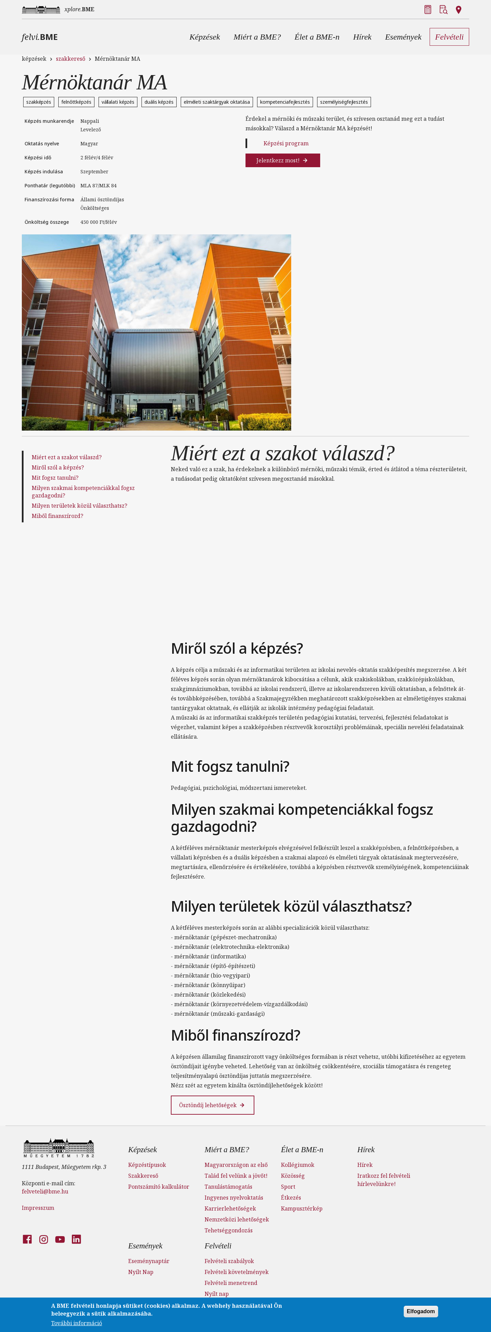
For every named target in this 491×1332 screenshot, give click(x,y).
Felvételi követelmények (237, 1272)
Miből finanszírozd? (57, 516)
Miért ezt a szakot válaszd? (67, 457)
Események (145, 1246)
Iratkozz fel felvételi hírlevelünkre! (383, 1180)
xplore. (79, 9)
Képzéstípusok (147, 1165)
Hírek (366, 1149)
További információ (76, 1323)
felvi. (40, 37)
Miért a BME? (227, 1149)
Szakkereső (143, 1175)
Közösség (293, 1175)
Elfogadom (421, 1311)
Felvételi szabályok (229, 1261)
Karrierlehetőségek (230, 1208)
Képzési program (286, 143)
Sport (288, 1186)
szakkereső (70, 58)
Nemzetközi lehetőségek (237, 1219)
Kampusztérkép (302, 1208)
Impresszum (38, 1208)
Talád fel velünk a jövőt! (236, 1175)
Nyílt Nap (140, 1272)
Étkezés (291, 1197)
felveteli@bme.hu (45, 1191)
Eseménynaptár (148, 1261)
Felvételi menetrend (231, 1283)
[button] (204, 37)
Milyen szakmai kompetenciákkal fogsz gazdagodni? (83, 491)
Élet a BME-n (302, 1149)
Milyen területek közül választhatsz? (79, 505)
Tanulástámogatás (228, 1186)
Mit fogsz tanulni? (55, 477)
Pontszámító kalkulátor (158, 1186)
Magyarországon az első (236, 1165)
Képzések (142, 1149)
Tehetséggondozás (229, 1230)
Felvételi (218, 1246)
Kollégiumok (297, 1165)
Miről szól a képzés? (58, 467)
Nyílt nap (217, 1294)
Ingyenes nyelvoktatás (234, 1197)
